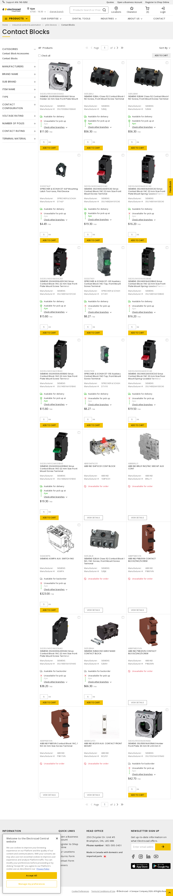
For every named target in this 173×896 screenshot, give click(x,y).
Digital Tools (81, 18)
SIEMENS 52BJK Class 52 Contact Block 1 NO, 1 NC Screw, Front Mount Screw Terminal (104, 561)
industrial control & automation (26, 24)
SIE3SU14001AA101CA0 (51, 278)
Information (11, 831)
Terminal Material (14, 138)
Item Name (8, 89)
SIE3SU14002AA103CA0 (140, 371)
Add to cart (49, 148)
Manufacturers (13, 66)
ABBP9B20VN (135, 648)
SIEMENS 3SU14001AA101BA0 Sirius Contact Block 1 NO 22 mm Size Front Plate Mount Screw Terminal (58, 376)
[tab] (19, 49)
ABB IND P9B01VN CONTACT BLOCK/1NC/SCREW (142, 559)
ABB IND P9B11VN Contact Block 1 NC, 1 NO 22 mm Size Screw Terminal (59, 744)
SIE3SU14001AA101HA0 (51, 648)
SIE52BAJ (89, 93)
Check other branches (54, 127)
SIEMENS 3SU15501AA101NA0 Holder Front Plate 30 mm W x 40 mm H (145, 744)
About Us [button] (134, 18)
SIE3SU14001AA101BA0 (51, 371)
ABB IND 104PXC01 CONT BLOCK (100, 466)
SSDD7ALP (45, 186)
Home (5, 24)
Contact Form (66, 860)
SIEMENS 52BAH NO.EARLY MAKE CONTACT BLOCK (99, 652)
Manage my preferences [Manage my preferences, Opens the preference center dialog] (32, 884)
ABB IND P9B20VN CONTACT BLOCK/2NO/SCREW (142, 652)
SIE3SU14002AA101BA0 (51, 463)
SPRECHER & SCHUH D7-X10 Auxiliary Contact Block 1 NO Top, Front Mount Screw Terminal (102, 376)
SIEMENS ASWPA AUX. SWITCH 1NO (57, 558)
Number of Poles (13, 123)
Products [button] (16, 18)
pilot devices (51, 24)
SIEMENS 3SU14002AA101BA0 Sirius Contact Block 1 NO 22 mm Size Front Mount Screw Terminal (58, 468)
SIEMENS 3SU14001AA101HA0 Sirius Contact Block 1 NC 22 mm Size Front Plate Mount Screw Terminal (58, 653)
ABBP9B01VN (134, 556)
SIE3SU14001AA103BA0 (139, 278)
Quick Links (66, 831)
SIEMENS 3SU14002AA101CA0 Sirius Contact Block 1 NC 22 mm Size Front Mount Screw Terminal (102, 191)
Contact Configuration (12, 106)
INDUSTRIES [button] (107, 18)
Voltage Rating (13, 115)
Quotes (110, 2)
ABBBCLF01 (89, 741)
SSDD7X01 (89, 278)
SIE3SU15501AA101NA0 (139, 741)
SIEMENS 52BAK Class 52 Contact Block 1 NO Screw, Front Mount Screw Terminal (148, 97)
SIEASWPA (45, 556)
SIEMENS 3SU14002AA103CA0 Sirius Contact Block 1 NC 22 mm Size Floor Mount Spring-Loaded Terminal (146, 376)
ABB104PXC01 (91, 463)
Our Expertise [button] (50, 18)
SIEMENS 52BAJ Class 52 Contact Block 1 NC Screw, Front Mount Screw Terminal (104, 97)
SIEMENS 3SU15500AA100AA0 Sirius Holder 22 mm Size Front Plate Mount (59, 97)
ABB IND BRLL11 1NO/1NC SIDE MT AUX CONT (146, 467)
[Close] (57, 838)
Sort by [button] (163, 47)
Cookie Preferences (80, 891)
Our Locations (66, 851)
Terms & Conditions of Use (103, 891)
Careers (63, 865)
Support (10, 2)
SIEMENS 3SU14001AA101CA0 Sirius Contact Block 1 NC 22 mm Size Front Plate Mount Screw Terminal (58, 284)
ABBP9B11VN (46, 741)
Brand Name (10, 74)
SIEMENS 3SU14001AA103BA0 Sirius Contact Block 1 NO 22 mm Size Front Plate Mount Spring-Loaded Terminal (147, 284)
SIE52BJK (89, 556)
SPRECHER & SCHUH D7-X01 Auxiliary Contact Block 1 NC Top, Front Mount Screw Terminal (102, 284)
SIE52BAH (89, 648)
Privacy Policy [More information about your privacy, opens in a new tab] (43, 868)
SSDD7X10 (89, 371)
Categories (10, 49)
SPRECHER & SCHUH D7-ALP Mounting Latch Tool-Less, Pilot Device (59, 190)
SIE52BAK (133, 93)
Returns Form (66, 856)
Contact (159, 18)
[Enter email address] (143, 846)
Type (5, 96)
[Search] (89, 10)
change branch (56, 11)
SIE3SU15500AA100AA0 (52, 93)
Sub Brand (9, 81)
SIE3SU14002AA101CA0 (96, 186)
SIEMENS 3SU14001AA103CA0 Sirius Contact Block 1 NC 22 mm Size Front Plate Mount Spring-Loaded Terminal (147, 191)
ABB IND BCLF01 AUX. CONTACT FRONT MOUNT (103, 744)
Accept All (31, 875)
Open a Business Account (129, 2)
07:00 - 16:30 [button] (36, 11)
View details (93, 517)
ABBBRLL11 (133, 463)
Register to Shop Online (157, 2)
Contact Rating (13, 131)
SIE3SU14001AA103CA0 (140, 186)
